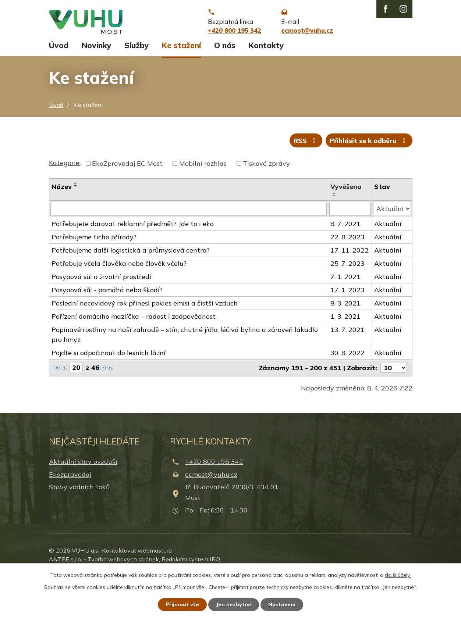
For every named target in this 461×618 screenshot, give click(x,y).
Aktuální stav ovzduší (83, 504)
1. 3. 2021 (345, 358)
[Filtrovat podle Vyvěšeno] (349, 251)
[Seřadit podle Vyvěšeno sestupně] (334, 238)
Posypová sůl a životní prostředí (101, 319)
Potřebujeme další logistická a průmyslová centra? (131, 292)
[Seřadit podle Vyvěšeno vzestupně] (334, 235)
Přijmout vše (182, 604)
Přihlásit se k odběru (369, 183)
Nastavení (281, 604)
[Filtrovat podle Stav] (392, 250)
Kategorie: (65, 205)
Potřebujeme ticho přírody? (94, 279)
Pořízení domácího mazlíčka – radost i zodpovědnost (134, 358)
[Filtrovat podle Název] (188, 251)
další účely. (398, 575)
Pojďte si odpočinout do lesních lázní (109, 395)
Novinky (96, 87)
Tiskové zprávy (266, 205)
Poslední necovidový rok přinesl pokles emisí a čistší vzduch (145, 345)
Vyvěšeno (345, 229)
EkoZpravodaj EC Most (127, 205)
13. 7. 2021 (347, 372)
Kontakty (266, 87)
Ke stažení (181, 87)
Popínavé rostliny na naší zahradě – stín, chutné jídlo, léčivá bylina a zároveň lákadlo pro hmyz (185, 377)
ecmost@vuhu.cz (211, 516)
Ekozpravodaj (70, 516)
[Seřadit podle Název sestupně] (76, 228)
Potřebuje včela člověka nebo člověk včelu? (119, 305)
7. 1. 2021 (345, 319)
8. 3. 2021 (345, 345)
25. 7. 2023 (347, 305)
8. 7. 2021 (345, 266)
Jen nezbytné (233, 604)
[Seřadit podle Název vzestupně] (76, 225)
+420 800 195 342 (214, 504)
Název (62, 229)
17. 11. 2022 (349, 292)
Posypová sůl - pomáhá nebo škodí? (107, 332)
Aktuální (387, 266)
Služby (136, 87)
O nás (224, 87)
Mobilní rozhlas (203, 205)
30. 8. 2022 (347, 395)
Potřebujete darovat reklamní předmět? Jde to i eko (133, 266)
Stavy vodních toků (79, 529)
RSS (306, 183)
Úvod (58, 87)
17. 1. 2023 (347, 332)
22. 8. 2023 (347, 279)
